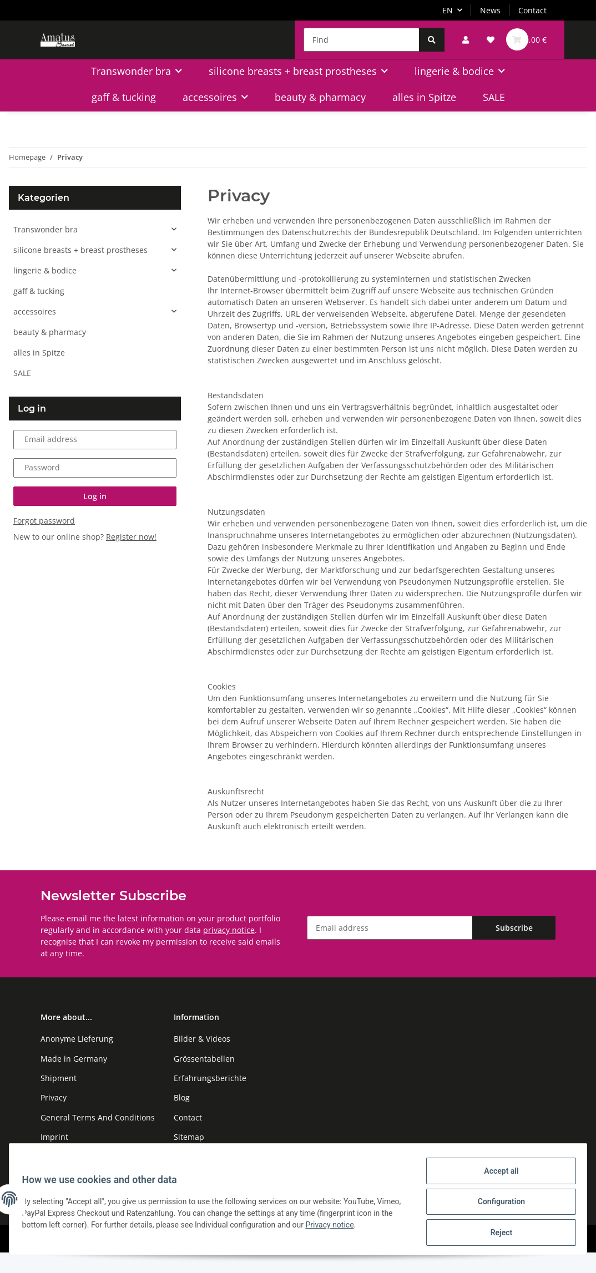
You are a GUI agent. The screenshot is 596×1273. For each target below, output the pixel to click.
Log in (95, 516)
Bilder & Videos (202, 1059)
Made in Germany (74, 1079)
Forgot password (44, 541)
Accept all (496, 1175)
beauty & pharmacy (49, 352)
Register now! (131, 557)
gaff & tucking (38, 311)
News (490, 10)
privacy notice (229, 950)
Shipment (59, 1098)
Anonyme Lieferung (77, 1059)
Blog (182, 1118)
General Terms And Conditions (98, 1138)
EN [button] (447, 10)
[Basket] (525, 48)
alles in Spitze (39, 373)
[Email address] (390, 949)
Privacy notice (372, 1228)
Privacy (54, 1118)
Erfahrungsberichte (210, 1098)
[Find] (354, 48)
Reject (496, 1233)
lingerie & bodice (45, 291)
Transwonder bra (45, 250)
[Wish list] (483, 48)
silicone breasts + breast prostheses (80, 270)
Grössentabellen (204, 1079)
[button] (458, 48)
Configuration (495, 1204)
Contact (532, 10)
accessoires (34, 332)
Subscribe (514, 949)
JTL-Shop (538, 1259)
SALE (22, 393)
